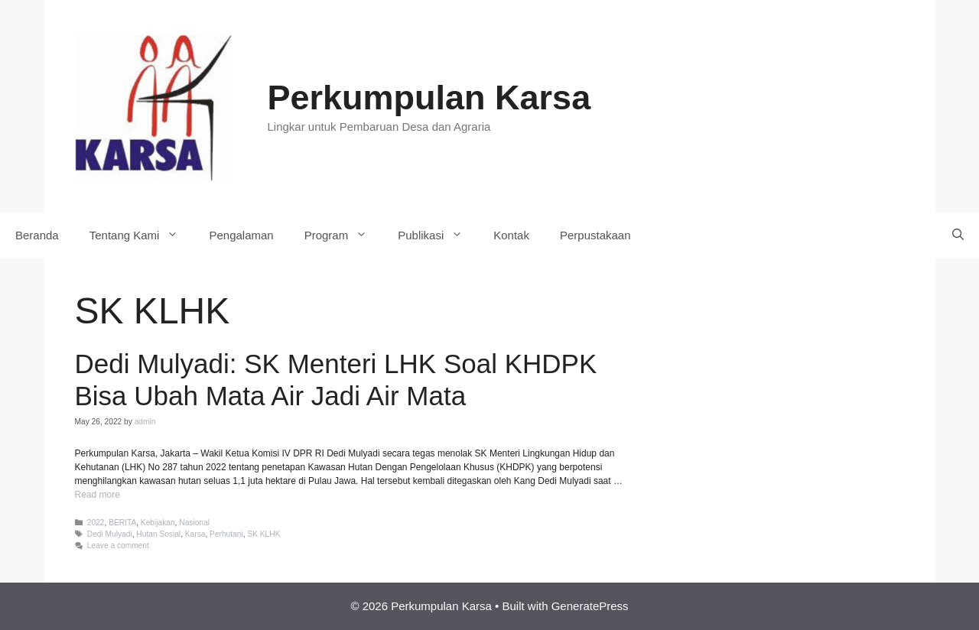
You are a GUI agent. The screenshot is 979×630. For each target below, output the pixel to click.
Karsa (195, 534)
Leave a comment (118, 545)
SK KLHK (263, 534)
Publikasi (438, 235)
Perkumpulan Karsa (429, 97)
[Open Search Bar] (958, 235)
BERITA (122, 522)
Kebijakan (158, 522)
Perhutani (226, 534)
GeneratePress (590, 605)
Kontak (511, 235)
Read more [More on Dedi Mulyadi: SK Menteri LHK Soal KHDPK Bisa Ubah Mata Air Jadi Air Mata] (97, 494)
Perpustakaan (595, 235)
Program (343, 235)
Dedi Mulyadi (109, 534)
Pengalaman (241, 235)
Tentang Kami (141, 235)
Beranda (37, 235)
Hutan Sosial (158, 534)
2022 (96, 522)
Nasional (194, 522)
